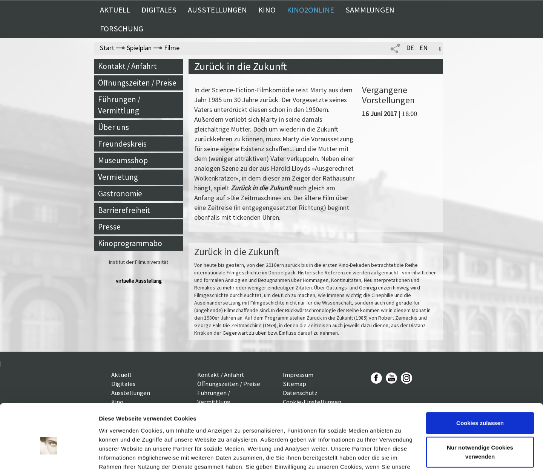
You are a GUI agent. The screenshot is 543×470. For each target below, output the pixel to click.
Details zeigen (118, 455)
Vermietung (118, 177)
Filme (171, 47)
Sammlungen (369, 10)
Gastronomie (120, 193)
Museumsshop (123, 160)
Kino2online (310, 10)
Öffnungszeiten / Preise (137, 83)
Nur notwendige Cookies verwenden (480, 410)
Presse (109, 227)
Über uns (113, 127)
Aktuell (115, 10)
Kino (267, 10)
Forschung (121, 29)
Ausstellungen (217, 10)
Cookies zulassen (480, 381)
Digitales (158, 10)
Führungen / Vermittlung (119, 105)
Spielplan (139, 47)
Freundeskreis (122, 144)
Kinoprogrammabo (130, 243)
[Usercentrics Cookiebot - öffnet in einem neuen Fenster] (49, 455)
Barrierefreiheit (124, 210)
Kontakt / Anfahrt (127, 66)
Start (107, 47)
